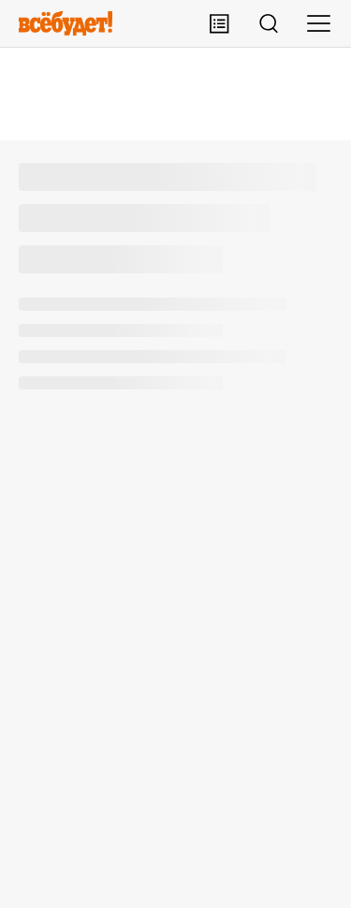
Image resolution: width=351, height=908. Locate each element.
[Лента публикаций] (219, 23)
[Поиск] (268, 23)
